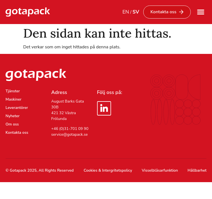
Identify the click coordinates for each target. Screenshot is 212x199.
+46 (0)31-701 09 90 (70, 128)
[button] (200, 12)
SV (135, 12)
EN (125, 12)
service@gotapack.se (69, 134)
